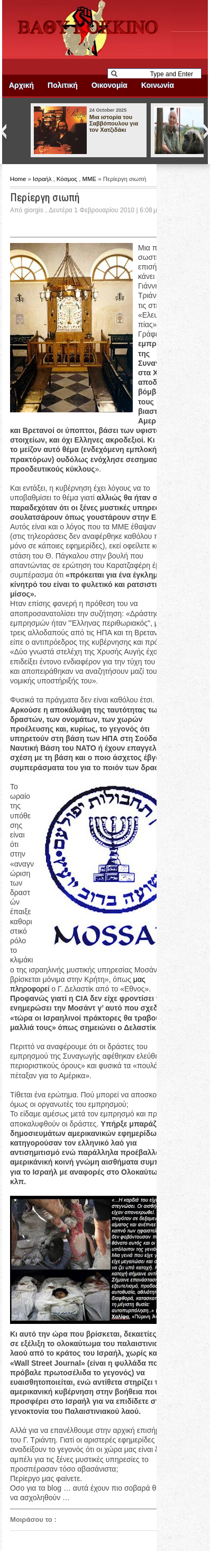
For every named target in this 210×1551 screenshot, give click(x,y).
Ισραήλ (43, 179)
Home (19, 179)
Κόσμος (68, 179)
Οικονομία (109, 85)
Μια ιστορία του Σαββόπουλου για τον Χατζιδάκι (114, 123)
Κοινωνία (157, 85)
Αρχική (21, 85)
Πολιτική (63, 85)
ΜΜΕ (90, 179)
